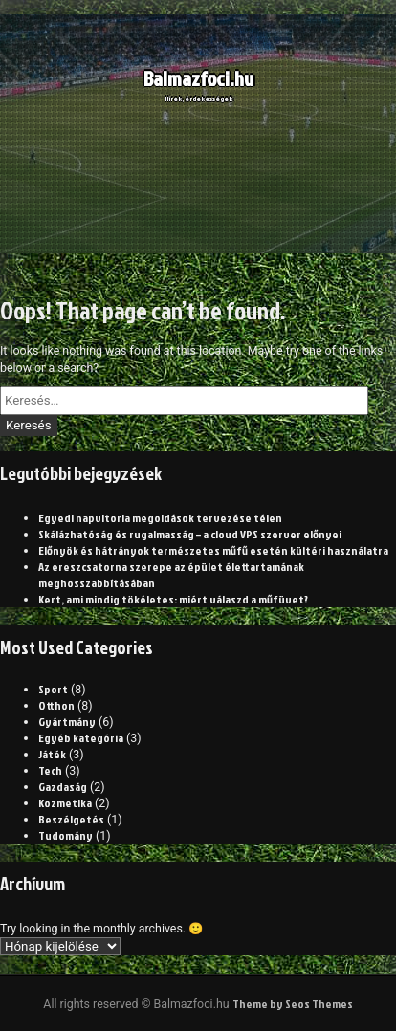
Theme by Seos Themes (292, 1004)
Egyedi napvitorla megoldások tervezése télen (160, 518)
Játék (52, 754)
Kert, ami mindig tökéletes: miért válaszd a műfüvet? (173, 599)
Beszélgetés (71, 819)
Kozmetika (65, 803)
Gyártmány (67, 721)
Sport (53, 689)
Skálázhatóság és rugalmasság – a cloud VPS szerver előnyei (189, 534)
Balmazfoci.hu (198, 84)
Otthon (56, 705)
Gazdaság (62, 787)
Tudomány (65, 835)
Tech (50, 770)
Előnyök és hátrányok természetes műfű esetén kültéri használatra (213, 550)
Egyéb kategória (80, 738)
